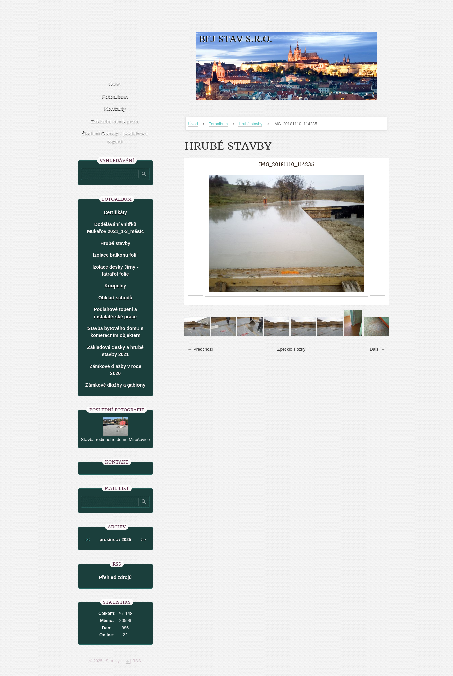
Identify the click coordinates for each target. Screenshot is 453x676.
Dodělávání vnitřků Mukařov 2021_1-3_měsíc (115, 228)
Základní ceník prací (115, 121)
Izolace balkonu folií (115, 255)
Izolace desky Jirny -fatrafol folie (115, 270)
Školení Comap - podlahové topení (115, 137)
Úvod (193, 124)
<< (87, 539)
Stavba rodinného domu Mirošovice (115, 439)
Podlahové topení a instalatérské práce (115, 313)
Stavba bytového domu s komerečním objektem (115, 332)
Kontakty (115, 108)
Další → (377, 349)
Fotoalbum (218, 124)
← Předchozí (200, 349)
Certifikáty (115, 212)
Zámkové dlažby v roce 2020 (115, 370)
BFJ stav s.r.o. (235, 39)
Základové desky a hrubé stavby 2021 (115, 351)
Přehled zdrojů (115, 577)
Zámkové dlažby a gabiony (115, 385)
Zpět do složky (291, 349)
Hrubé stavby (250, 124)
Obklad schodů (115, 297)
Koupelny (115, 286)
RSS (136, 661)
